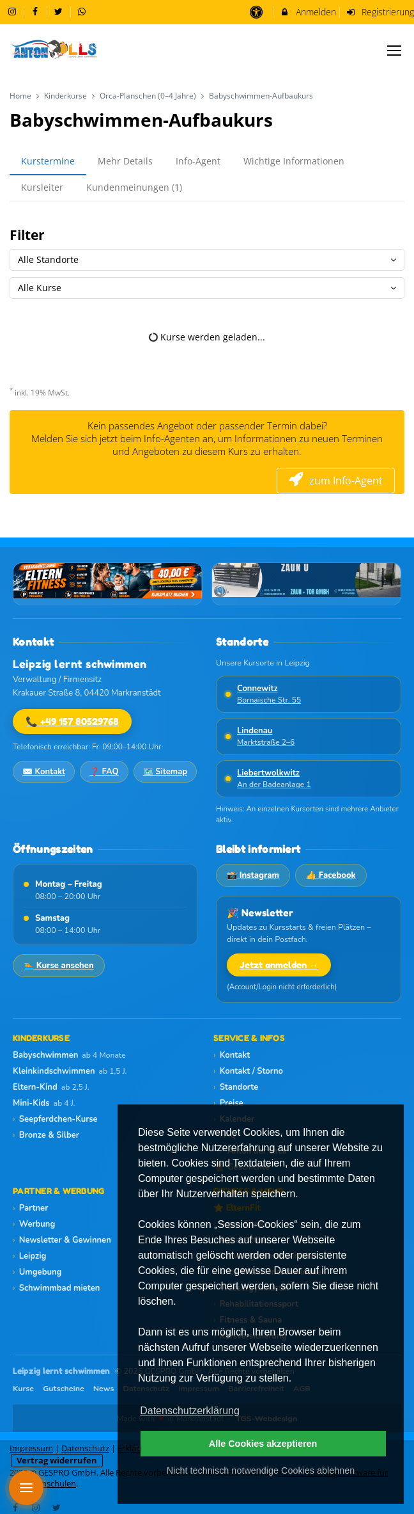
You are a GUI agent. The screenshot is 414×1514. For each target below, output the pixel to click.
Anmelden (307, 12)
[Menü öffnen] (26, 1487)
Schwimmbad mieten (56, 1288)
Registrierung (380, 12)
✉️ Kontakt (43, 771)
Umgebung (37, 1272)
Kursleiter (42, 187)
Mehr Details (125, 161)
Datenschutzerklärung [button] (190, 1410)
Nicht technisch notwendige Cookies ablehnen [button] (261, 1470)
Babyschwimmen (69, 1055)
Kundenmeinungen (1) (134, 187)
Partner (30, 1208)
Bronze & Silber (46, 1135)
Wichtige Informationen (293, 161)
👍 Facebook (331, 875)
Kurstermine (48, 161)
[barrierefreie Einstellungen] (257, 12)
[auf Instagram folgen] (13, 11)
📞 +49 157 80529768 (72, 721)
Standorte (235, 1087)
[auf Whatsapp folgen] (84, 11)
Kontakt (231, 1055)
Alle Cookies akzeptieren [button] (263, 1443)
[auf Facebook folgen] (37, 11)
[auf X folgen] (60, 11)
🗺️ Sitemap (165, 771)
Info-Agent (198, 161)
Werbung (34, 1224)
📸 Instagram (253, 875)
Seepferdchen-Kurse (55, 1119)
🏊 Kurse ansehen (59, 965)
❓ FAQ (104, 771)
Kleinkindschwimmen (69, 1071)
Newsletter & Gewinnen (62, 1240)
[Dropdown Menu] (394, 50)
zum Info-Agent (336, 481)
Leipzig (29, 1256)
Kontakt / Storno (248, 1071)
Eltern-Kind (51, 1087)
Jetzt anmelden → (279, 964)
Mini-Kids (44, 1103)
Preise (228, 1103)
